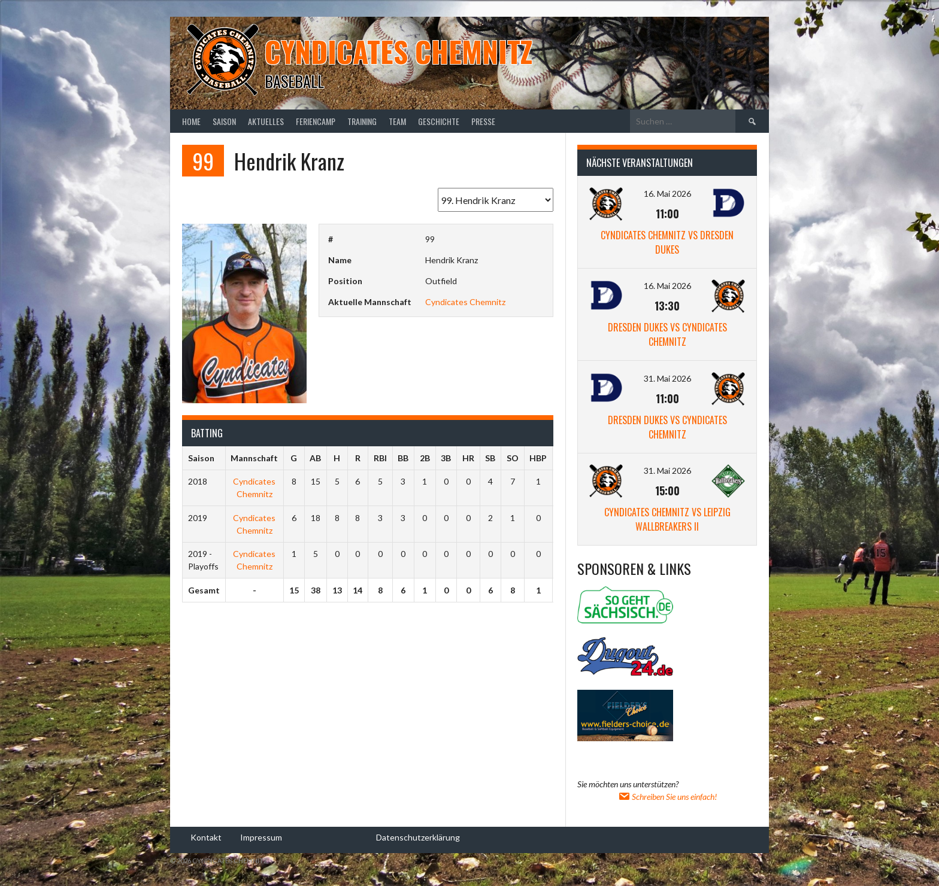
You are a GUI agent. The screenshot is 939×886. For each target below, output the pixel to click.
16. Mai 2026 (667, 193)
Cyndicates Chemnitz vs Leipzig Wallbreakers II (667, 519)
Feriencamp (315, 121)
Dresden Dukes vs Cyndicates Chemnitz (667, 334)
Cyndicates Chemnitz (398, 51)
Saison (224, 121)
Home (191, 121)
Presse (483, 121)
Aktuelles (266, 121)
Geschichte (438, 121)
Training (362, 121)
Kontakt (206, 837)
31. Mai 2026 (667, 378)
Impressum (261, 837)
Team (397, 121)
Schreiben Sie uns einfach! (667, 796)
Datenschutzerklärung (418, 837)
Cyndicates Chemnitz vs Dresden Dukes (667, 242)
